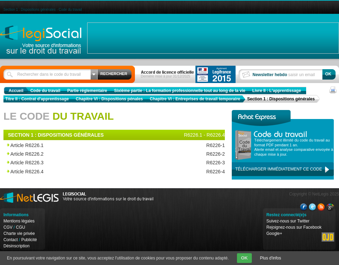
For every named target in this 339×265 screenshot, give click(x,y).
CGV (7, 227)
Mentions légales (19, 221)
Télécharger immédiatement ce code (278, 169)
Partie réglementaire (87, 90)
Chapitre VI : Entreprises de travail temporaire (195, 99)
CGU (20, 227)
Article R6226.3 (97, 163)
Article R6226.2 (97, 154)
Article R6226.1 (97, 145)
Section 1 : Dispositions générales (280, 99)
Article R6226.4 (97, 172)
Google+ (274, 233)
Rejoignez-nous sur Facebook (293, 227)
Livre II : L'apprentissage (276, 90)
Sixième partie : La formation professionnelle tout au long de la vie (179, 90)
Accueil (16, 90)
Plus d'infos (270, 258)
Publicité (29, 239)
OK (244, 258)
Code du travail (45, 90)
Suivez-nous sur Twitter (288, 221)
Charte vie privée (19, 233)
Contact (10, 239)
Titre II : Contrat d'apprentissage (37, 99)
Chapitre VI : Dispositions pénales (109, 99)
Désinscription (16, 246)
